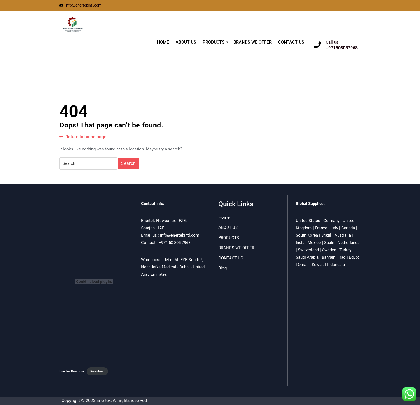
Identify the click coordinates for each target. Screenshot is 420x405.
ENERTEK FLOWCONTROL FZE (91, 49)
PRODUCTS (214, 42)
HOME (163, 42)
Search (128, 163)
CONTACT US (291, 42)
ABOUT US (186, 42)
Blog (222, 268)
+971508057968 (342, 47)
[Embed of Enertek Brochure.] (94, 281)
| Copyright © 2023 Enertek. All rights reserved (103, 400)
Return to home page (82, 137)
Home (224, 217)
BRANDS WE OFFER (252, 42)
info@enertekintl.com (80, 5)
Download (97, 371)
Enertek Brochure (71, 371)
